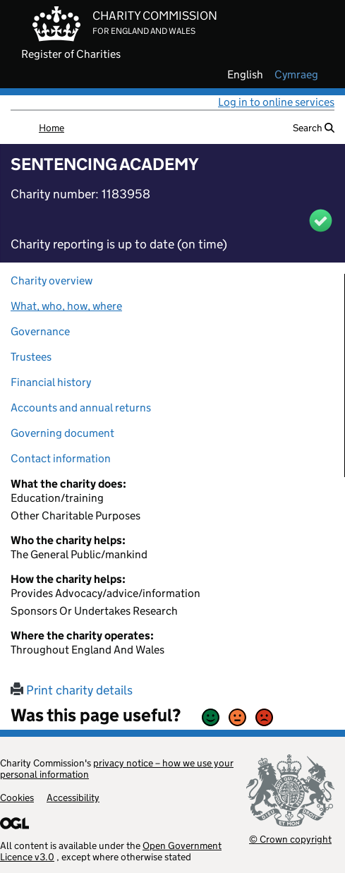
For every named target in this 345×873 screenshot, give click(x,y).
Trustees (31, 356)
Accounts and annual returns (81, 407)
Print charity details (72, 690)
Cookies (17, 797)
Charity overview (51, 280)
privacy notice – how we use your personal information (117, 769)
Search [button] (313, 127)
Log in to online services (276, 102)
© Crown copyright (290, 839)
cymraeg (296, 74)
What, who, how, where (66, 306)
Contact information (61, 458)
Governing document (62, 433)
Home (51, 127)
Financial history (51, 382)
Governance (40, 331)
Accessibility (73, 797)
